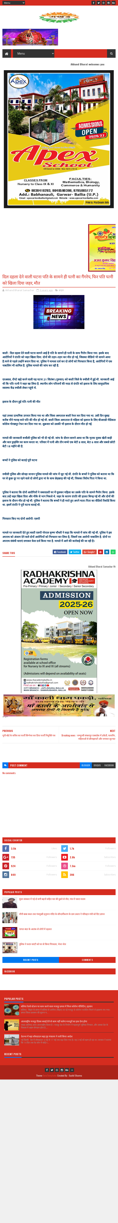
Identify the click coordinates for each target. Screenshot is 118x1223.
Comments (87, 959)
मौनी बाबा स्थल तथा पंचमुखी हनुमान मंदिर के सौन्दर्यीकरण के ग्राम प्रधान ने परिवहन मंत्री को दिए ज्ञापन (62, 914)
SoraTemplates (50, 1075)
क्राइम (61, 290)
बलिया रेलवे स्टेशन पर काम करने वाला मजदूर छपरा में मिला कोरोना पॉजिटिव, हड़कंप (56, 1006)
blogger (86, 765)
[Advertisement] (59, 751)
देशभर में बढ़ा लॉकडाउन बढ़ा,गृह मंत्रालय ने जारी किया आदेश (47, 1036)
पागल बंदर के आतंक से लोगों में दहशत (35, 929)
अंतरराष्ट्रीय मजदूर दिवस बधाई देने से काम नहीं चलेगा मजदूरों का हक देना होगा (54, 1021)
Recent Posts (30, 959)
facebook (109, 765)
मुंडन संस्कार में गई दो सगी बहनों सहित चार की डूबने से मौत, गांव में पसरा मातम (52, 899)
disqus (97, 765)
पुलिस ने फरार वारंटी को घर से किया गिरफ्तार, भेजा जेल (42, 944)
